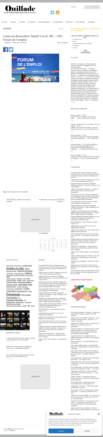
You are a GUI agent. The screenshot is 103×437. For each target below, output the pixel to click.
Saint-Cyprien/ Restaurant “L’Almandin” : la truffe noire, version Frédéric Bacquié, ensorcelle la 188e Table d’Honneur (85, 314)
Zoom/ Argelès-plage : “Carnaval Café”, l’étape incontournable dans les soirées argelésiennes (83, 382)
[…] (72, 102)
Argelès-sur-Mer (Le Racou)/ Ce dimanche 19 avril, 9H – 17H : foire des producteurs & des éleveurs (85, 180)
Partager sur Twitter (11, 49)
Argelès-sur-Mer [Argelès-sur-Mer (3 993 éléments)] (15, 268)
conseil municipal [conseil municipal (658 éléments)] (11, 278)
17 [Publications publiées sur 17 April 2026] (57, 245)
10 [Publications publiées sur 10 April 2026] (57, 243)
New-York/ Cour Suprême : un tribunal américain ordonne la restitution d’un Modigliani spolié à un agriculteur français (83, 65)
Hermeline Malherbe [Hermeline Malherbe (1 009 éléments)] (24, 282)
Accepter (61, 431)
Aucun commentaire (62, 42)
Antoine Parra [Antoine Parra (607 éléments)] (17, 265)
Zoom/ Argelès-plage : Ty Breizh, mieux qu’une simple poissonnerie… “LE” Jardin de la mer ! (85, 358)
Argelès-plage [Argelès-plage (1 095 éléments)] (27, 265)
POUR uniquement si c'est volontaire (83, 43)
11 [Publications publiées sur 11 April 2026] (61, 243)
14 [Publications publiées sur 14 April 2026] (44, 245)
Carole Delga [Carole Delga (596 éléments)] (9, 273)
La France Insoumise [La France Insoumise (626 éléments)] (22, 286)
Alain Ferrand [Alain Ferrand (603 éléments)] (9, 265)
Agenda (13, 22)
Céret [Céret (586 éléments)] (24, 278)
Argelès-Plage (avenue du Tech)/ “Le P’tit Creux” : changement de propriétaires (84, 226)
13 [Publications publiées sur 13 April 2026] (40, 245)
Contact (73, 6)
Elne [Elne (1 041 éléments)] (28, 278)
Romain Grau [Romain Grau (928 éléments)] (10, 302)
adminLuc (8, 42)
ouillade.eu (10, 429)
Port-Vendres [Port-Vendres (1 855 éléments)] (12, 298)
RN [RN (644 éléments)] (25, 300)
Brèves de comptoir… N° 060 (78, 115)
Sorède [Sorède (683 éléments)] (24, 306)
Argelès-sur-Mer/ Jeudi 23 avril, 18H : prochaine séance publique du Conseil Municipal (85, 230)
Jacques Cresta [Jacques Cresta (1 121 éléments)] (11, 285)
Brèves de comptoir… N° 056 (78, 155)
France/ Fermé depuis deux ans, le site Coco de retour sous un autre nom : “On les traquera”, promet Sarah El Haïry (85, 235)
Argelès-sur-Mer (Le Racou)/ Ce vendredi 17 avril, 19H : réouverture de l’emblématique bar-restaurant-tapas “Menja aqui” (85, 257)
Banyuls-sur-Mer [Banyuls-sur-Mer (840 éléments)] (11, 271)
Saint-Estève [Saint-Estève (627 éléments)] (28, 302)
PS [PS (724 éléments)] (19, 298)
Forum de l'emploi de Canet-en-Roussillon (17, 192)
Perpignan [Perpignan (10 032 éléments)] (13, 294)
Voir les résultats (85, 52)
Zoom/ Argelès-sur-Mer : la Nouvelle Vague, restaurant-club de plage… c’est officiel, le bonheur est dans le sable (85, 391)
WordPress (12, 430)
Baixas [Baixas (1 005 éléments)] (27, 269)
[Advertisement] (23, 108)
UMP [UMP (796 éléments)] (28, 306)
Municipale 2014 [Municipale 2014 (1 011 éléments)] (22, 291)
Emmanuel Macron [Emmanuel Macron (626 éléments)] (11, 280)
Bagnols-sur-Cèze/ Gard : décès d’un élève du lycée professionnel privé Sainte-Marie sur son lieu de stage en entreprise (85, 266)
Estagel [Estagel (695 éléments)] (19, 280)
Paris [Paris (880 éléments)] (30, 291)
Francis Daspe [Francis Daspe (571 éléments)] (30, 280)
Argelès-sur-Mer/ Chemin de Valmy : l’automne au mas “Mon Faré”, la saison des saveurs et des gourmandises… (85, 325)
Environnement (44, 22)
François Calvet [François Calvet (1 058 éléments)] (11, 282)
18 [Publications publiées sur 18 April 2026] (61, 245)
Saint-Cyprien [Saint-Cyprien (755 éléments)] (20, 302)
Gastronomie (58, 22)
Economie (31, 22)
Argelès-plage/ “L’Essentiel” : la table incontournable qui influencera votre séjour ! (84, 386)
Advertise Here (35, 219)
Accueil (4, 22)
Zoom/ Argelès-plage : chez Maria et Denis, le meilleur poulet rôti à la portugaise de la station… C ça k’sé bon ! (85, 368)
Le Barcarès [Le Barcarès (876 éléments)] (18, 289)
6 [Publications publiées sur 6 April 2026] (40, 243)
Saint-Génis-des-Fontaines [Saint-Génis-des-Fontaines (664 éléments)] (13, 304)
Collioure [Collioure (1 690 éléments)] (28, 273)
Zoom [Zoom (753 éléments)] (33, 306)
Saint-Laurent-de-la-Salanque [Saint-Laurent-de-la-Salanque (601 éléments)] (14, 305)
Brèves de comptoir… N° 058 (78, 135)
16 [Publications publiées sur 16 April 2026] (53, 245)
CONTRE (76, 45)
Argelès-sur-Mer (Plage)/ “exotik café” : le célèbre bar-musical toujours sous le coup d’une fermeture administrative (85, 190)
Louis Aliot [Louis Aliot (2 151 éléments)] (11, 291)
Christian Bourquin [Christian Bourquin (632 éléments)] (19, 273)
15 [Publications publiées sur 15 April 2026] (48, 245)
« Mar (52, 250)
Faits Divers (80, 22)
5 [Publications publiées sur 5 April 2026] (65, 242)
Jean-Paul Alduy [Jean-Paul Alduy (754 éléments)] (11, 286)
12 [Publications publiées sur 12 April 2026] (65, 243)
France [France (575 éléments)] (24, 280)
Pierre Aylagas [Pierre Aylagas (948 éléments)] (26, 295)
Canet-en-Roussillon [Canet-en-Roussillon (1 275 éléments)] (25, 271)
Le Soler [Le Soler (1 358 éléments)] (26, 289)
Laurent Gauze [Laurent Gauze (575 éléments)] (10, 288)
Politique (69, 22)
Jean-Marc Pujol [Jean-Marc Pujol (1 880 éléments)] (25, 284)
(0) (74, 102)
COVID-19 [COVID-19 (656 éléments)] (19, 278)
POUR (75, 48)
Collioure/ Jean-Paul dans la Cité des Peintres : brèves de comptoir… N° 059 (85, 125)
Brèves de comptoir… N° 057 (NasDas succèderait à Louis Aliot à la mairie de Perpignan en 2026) (84, 145)
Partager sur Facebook (5, 49)
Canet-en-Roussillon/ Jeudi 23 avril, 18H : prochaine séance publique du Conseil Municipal (84, 202)
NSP (75, 41)
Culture (22, 22)
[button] (99, 414)
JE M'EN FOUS (78, 39)
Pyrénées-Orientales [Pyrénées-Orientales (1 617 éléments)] (14, 300)
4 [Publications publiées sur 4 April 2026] (61, 242)
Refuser (87, 431)
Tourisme (91, 22)
